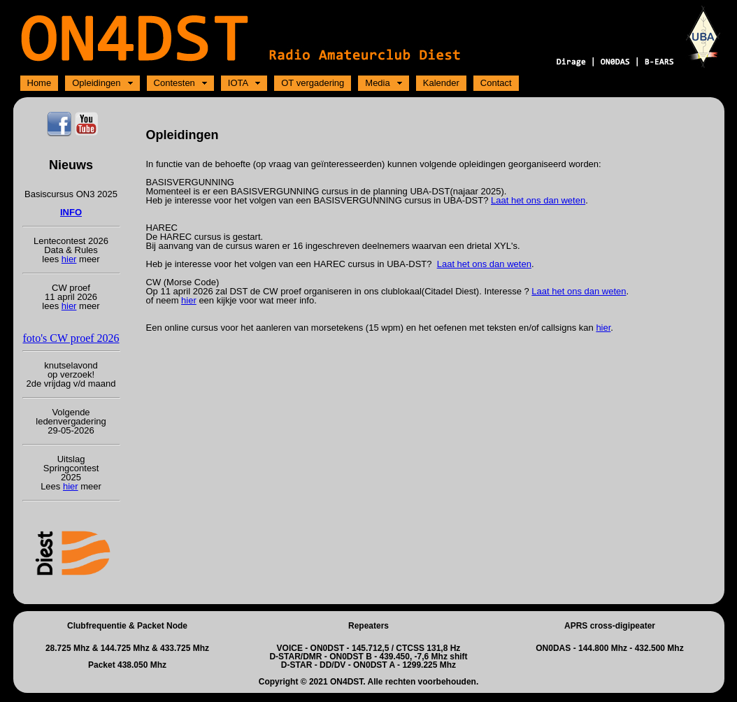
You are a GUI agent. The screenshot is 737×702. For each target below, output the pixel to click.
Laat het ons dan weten (538, 200)
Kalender (441, 83)
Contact (496, 83)
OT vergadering (312, 83)
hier (69, 259)
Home (39, 83)
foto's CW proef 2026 (70, 338)
